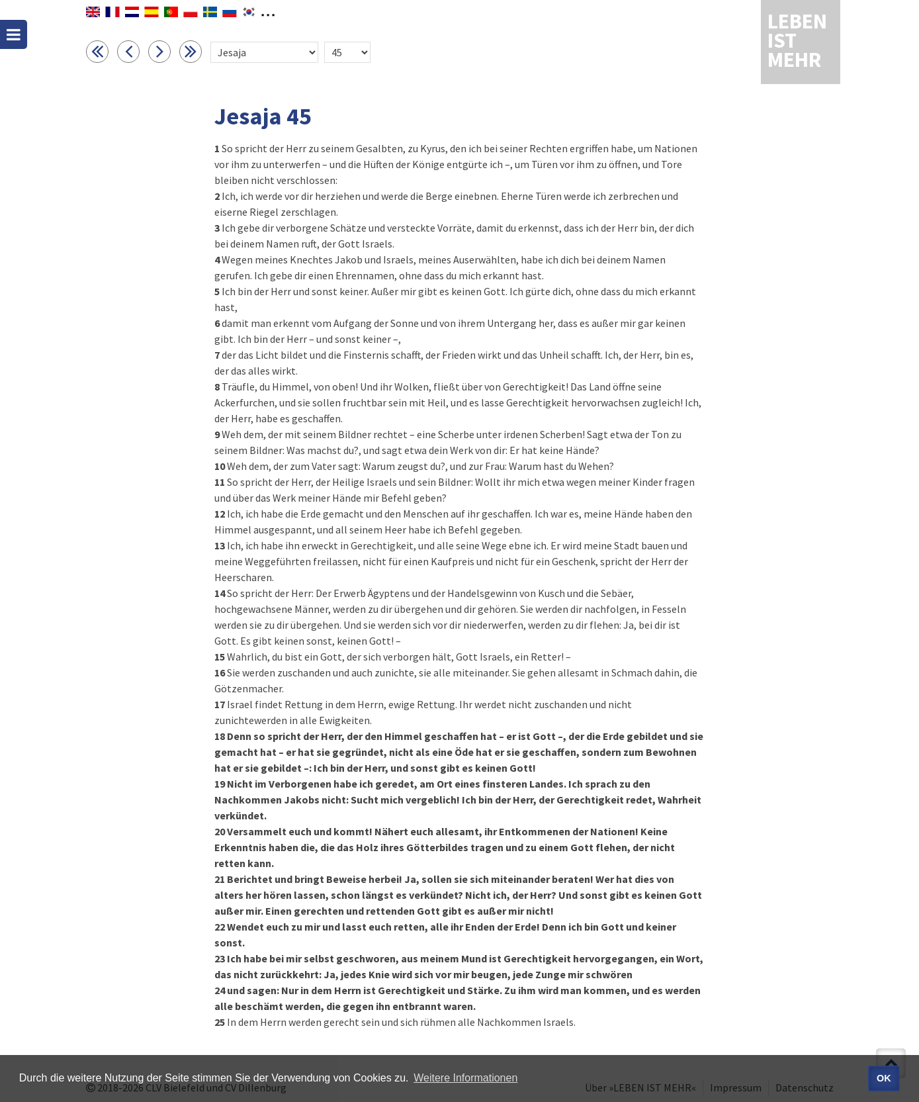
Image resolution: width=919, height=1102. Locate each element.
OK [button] (884, 1078)
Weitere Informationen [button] (465, 1077)
